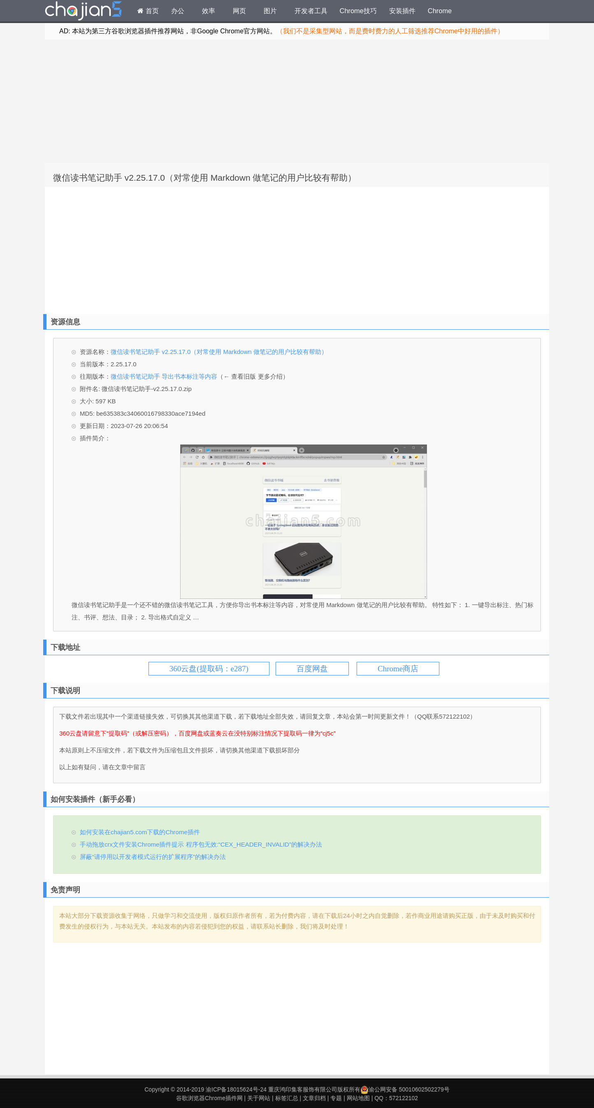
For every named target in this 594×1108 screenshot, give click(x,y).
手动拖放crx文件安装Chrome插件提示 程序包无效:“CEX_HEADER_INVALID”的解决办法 (201, 844)
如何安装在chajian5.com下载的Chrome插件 (140, 832)
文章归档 (314, 1098)
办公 (177, 10)
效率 (208, 10)
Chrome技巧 (358, 10)
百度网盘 (312, 668)
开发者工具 (311, 10)
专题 (336, 1098)
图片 (270, 10)
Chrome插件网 (83, 12)
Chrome (440, 10)
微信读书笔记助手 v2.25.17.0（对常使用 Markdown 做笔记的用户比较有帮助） (204, 177)
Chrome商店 (398, 668)
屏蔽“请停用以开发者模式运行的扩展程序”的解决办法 (153, 856)
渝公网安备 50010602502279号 (405, 1089)
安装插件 (402, 10)
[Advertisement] (297, 101)
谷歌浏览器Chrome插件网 (209, 1098)
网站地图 (358, 1098)
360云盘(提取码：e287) (208, 668)
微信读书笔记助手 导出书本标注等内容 (164, 376)
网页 (239, 10)
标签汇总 (286, 1098)
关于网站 (258, 1098)
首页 (148, 10)
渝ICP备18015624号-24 (236, 1089)
